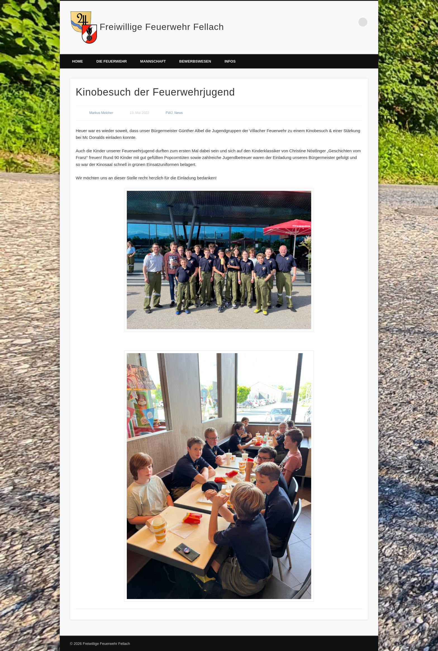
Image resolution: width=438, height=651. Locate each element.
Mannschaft (153, 61)
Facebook (351, 22)
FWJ (169, 113)
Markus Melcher (101, 113)
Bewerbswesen (195, 61)
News (178, 113)
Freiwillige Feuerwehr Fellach (162, 27)
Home (77, 61)
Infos (230, 61)
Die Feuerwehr (111, 61)
